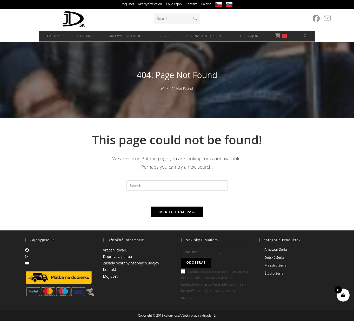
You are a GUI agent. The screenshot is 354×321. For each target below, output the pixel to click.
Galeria (206, 4)
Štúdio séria (274, 273)
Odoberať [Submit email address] (196, 262)
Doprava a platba (117, 256)
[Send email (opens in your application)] (327, 18)
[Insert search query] (177, 185)
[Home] (162, 88)
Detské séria (274, 257)
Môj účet (128, 4)
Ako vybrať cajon (150, 4)
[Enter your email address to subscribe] (216, 252)
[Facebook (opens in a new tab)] (316, 18)
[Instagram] (26, 256)
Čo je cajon (174, 4)
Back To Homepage (177, 211)
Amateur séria (276, 249)
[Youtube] (27, 263)
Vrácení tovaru (115, 250)
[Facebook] (27, 250)
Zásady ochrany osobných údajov (131, 263)
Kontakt (191, 4)
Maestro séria (275, 265)
